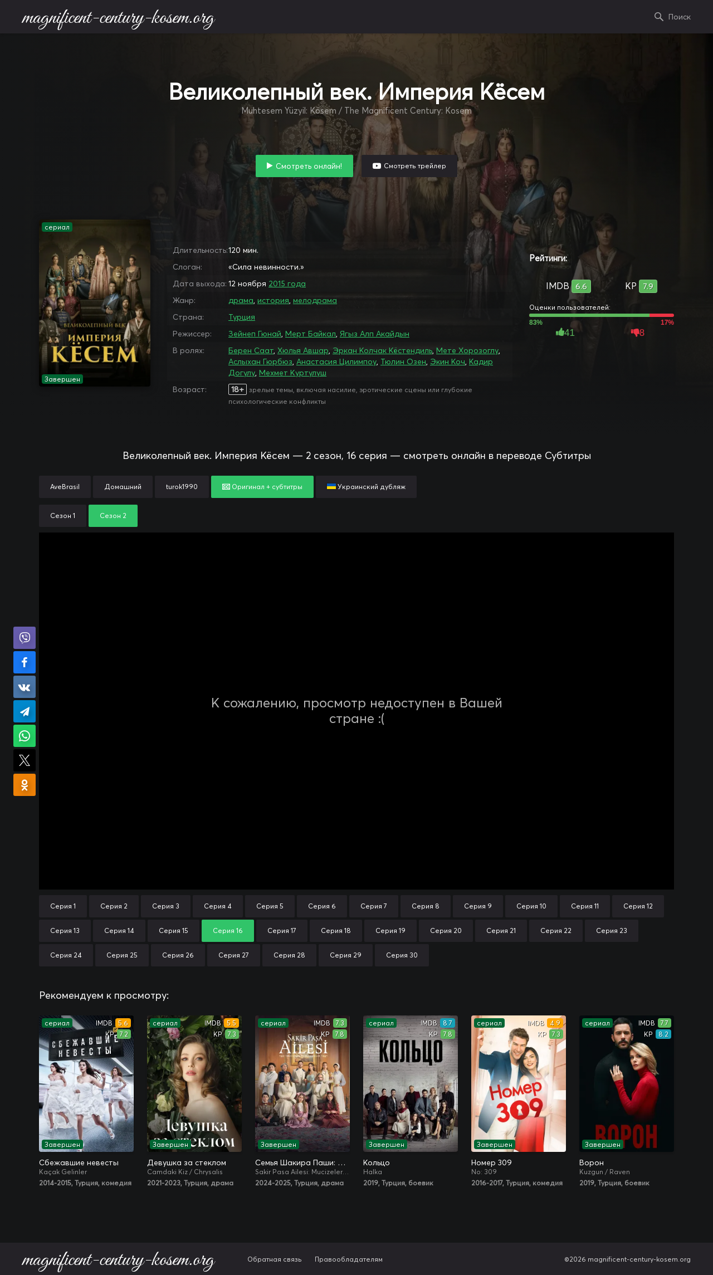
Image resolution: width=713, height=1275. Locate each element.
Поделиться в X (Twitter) (24, 760)
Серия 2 (114, 906)
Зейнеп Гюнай (254, 334)
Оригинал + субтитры (262, 486)
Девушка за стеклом (186, 1162)
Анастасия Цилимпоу (336, 361)
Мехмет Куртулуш (292, 373)
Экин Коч (447, 361)
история (273, 300)
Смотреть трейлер (415, 166)
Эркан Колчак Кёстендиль (382, 350)
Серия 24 (66, 955)
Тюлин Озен (403, 361)
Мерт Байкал (310, 334)
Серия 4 (218, 906)
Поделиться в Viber (24, 638)
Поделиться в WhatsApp (24, 736)
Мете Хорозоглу (467, 350)
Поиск (679, 17)
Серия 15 (173, 930)
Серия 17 (281, 930)
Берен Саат (251, 350)
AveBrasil (65, 486)
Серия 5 (270, 906)
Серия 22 (556, 930)
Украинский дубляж (366, 486)
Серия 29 (346, 955)
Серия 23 (611, 930)
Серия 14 (119, 930)
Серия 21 (501, 930)
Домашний (122, 486)
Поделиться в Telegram (24, 711)
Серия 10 (531, 906)
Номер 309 (491, 1162)
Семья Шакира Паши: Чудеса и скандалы (302, 1162)
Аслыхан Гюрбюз (260, 361)
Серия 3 (165, 906)
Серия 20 (446, 930)
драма (240, 300)
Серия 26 (178, 955)
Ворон (591, 1162)
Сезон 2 (113, 515)
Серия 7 (373, 906)
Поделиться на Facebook (24, 662)
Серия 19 (390, 930)
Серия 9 (478, 906)
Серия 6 (322, 906)
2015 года (287, 284)
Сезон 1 (62, 515)
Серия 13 (65, 930)
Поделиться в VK (24, 687)
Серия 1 (63, 906)
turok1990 (182, 486)
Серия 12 (638, 906)
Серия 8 (425, 906)
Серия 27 (233, 955)
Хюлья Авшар (303, 350)
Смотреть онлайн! (309, 166)
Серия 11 (585, 906)
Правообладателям (349, 1259)
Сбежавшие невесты (79, 1162)
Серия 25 (122, 955)
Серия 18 (336, 930)
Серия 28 (289, 955)
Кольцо (376, 1162)
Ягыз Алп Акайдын (374, 334)
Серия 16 (228, 930)
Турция (241, 317)
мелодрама (315, 300)
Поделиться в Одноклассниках (24, 785)
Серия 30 (402, 955)
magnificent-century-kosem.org (118, 16)
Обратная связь (274, 1259)
